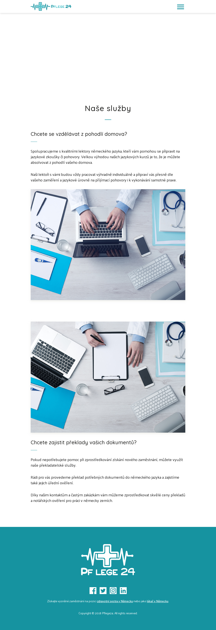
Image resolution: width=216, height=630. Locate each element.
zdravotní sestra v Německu (115, 601)
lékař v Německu (157, 601)
